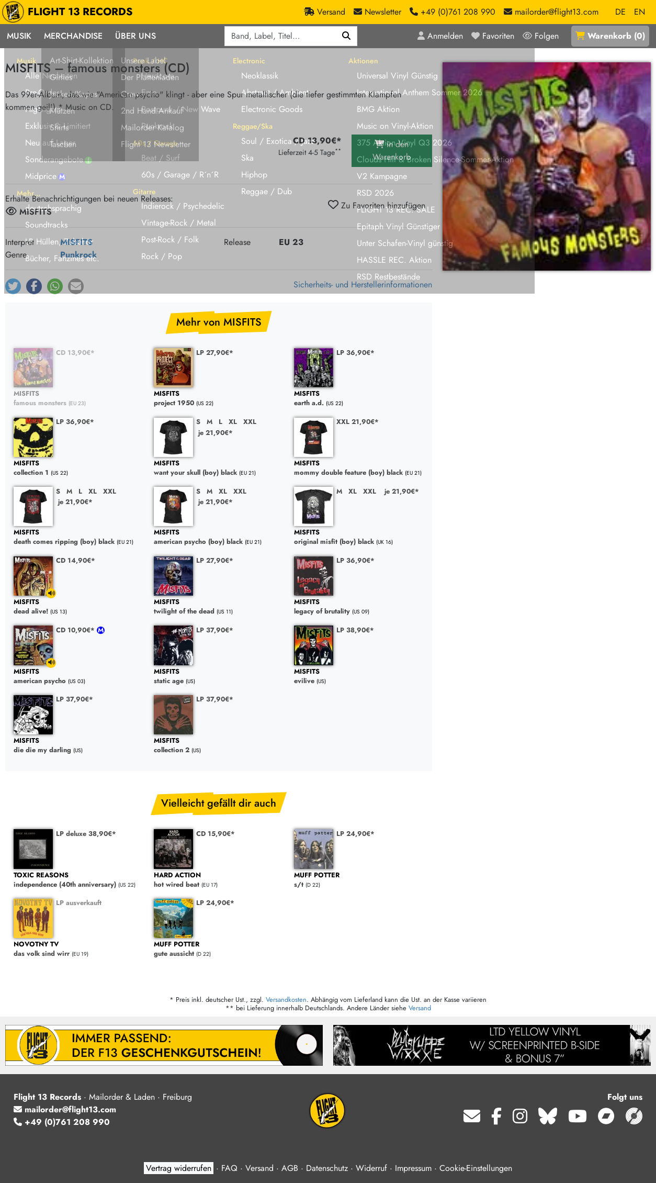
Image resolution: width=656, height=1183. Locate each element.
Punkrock (78, 255)
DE (620, 12)
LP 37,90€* (214, 630)
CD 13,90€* (75, 353)
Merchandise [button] (73, 36)
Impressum (413, 1168)
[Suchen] (346, 36)
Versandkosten (286, 1000)
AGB (289, 1168)
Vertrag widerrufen (178, 1168)
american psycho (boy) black (219, 537)
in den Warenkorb (391, 150)
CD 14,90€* (75, 560)
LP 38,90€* (355, 630)
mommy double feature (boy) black (359, 468)
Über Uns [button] (135, 36)
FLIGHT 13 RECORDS (70, 12)
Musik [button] (19, 36)
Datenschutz (327, 1168)
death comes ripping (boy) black (78, 537)
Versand (420, 1008)
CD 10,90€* (76, 630)
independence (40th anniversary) (78, 880)
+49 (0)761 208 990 (62, 1122)
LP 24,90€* (355, 834)
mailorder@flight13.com (65, 1109)
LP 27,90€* (214, 353)
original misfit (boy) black (359, 537)
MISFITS (76, 242)
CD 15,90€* (215, 834)
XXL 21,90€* (357, 422)
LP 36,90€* (355, 353)
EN (639, 12)
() (610, 36)
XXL (249, 422)
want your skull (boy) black (219, 468)
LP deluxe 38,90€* (86, 834)
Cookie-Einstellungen (475, 1168)
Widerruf (371, 1168)
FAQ (229, 1168)
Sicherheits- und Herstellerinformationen (362, 284)
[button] (13, 286)
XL (233, 422)
